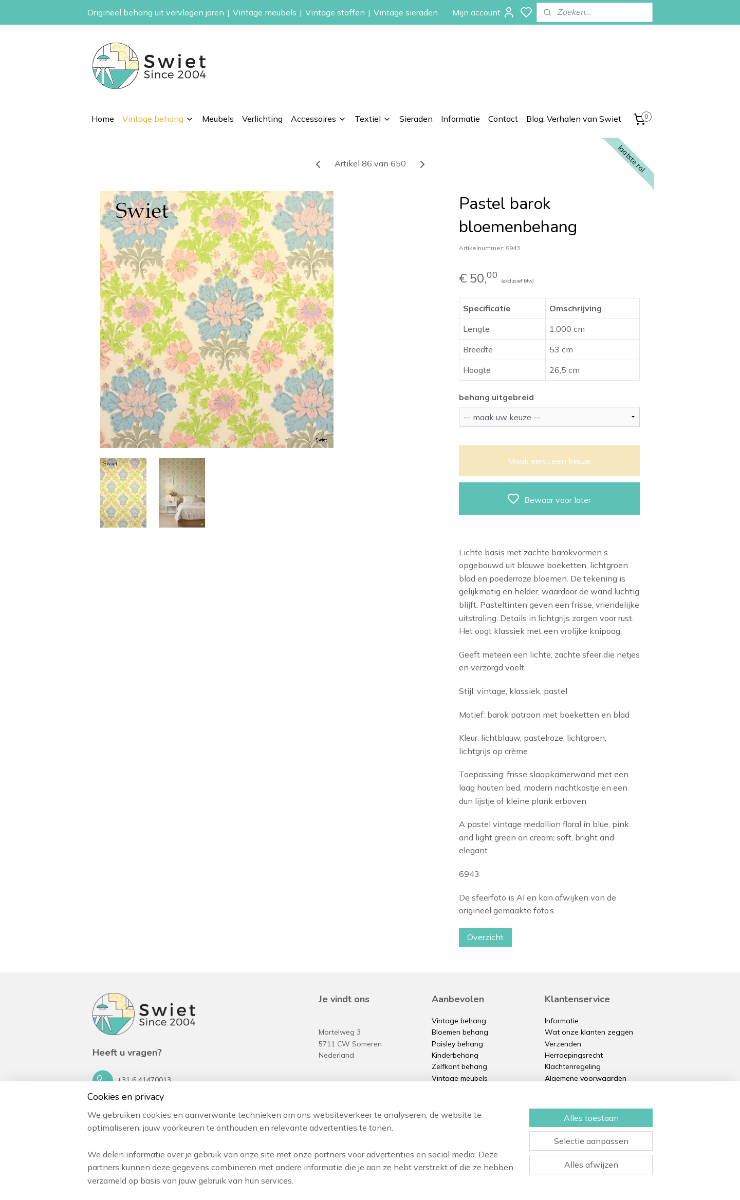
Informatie (460, 119)
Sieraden (416, 119)
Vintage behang (158, 119)
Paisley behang (457, 1043)
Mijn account (483, 12)
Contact (503, 119)
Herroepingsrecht (574, 1055)
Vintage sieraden (406, 12)
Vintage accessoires (466, 1101)
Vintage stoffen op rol (469, 1112)
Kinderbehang (455, 1055)
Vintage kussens (459, 1124)
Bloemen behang (460, 1032)
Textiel (373, 119)
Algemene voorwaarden (585, 1078)
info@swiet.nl (139, 1104)
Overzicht (485, 937)
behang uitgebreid (496, 397)
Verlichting (262, 119)
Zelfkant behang (459, 1066)
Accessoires (318, 119)
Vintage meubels (265, 12)
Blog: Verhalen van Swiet (573, 119)
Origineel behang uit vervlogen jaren (155, 12)
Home (102, 119)
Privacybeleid (567, 1089)
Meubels (218, 119)
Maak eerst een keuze (549, 461)
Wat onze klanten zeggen (589, 1032)
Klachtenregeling (573, 1066)
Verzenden (563, 1043)
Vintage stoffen (335, 12)
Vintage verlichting (463, 1089)
